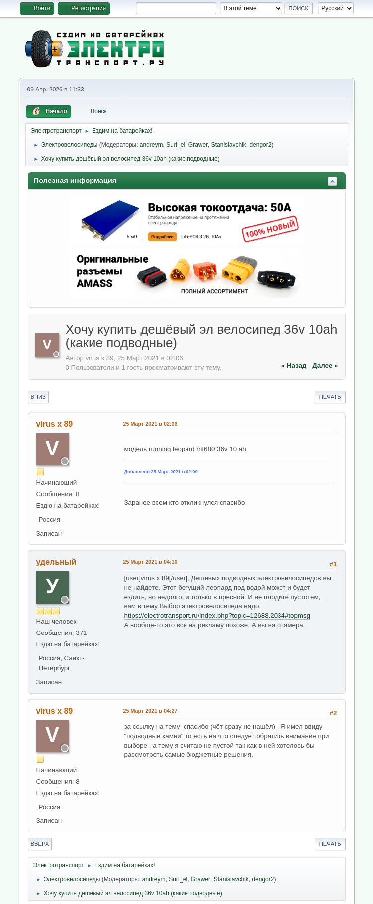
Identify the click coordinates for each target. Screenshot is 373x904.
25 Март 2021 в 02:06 (150, 424)
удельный (56, 562)
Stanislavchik (228, 144)
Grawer (198, 144)
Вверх (40, 844)
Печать (330, 397)
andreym (151, 144)
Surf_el (175, 144)
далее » (325, 365)
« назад (294, 365)
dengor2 (260, 144)
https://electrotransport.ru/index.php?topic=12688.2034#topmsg (217, 615)
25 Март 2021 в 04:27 (150, 711)
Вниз (38, 397)
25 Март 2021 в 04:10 (150, 562)
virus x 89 (54, 424)
